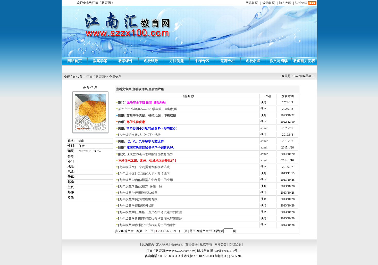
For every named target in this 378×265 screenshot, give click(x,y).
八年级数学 (127, 218)
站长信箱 (301, 3)
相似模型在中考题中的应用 (154, 180)
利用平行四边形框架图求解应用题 (159, 218)
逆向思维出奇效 (146, 199)
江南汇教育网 (95, 77)
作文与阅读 (279, 61)
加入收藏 (285, 3)
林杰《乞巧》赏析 (148, 135)
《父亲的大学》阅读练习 (153, 173)
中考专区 (202, 61)
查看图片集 (156, 89)
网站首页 (252, 3)
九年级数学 (127, 180)
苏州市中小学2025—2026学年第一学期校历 (147, 109)
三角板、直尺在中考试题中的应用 (159, 212)
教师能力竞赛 (304, 61)
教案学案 (100, 61)
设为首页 (269, 3)
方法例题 (176, 61)
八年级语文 (127, 135)
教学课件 (125, 61)
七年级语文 (127, 167)
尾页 (192, 231)
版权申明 (206, 244)
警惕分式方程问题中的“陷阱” (156, 225)
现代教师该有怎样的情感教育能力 (150, 154)
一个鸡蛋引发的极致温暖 (153, 167)
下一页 (182, 231)
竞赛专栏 (227, 61)
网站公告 (220, 244)
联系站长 (177, 244)
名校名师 (253, 61)
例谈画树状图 (145, 206)
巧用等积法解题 (146, 193)
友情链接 (191, 244)
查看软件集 (140, 89)
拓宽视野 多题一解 (149, 186)
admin (264, 128)
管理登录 (235, 244)
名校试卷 (151, 61)
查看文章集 (123, 89)
